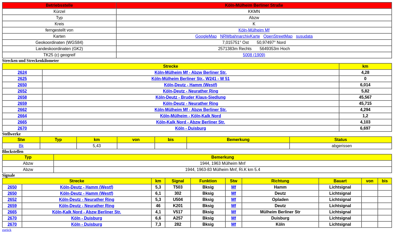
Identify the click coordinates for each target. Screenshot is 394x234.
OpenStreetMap (277, 36)
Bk (21, 146)
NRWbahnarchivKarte (240, 36)
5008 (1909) (254, 55)
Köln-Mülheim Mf (254, 30)
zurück (6, 230)
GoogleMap (206, 36)
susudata (304, 36)
